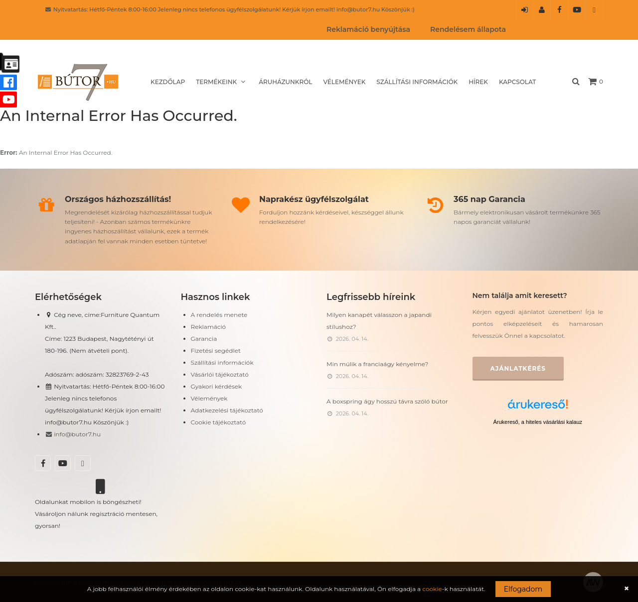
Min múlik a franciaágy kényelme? (377, 364)
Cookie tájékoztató (218, 422)
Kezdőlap (168, 82)
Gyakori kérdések (216, 386)
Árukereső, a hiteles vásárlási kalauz (537, 422)
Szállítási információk (417, 82)
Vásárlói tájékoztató (220, 374)
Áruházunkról (285, 82)
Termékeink (222, 82)
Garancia (204, 338)
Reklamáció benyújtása (368, 29)
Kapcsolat (517, 82)
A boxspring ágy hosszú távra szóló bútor (387, 401)
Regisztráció (542, 13)
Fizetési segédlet (216, 350)
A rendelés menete (219, 314)
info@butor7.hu (73, 434)
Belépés (524, 13)
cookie (432, 589)
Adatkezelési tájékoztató (227, 410)
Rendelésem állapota (468, 29)
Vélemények (344, 82)
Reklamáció (208, 326)
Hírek (478, 82)
